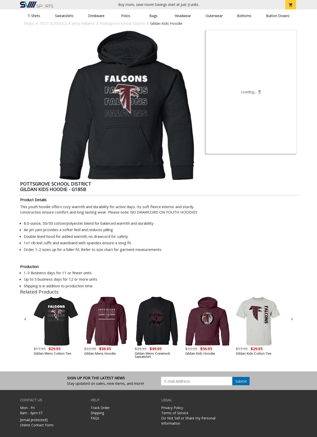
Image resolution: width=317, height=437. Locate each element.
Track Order (100, 407)
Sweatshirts (64, 15)
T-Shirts (34, 15)
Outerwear (214, 15)
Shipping (97, 413)
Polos (125, 15)
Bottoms (244, 15)
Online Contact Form (36, 425)
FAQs (95, 418)
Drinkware (96, 15)
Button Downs (278, 15)
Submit (241, 381)
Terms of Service (174, 413)
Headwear (183, 15)
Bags (153, 15)
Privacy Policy (172, 407)
